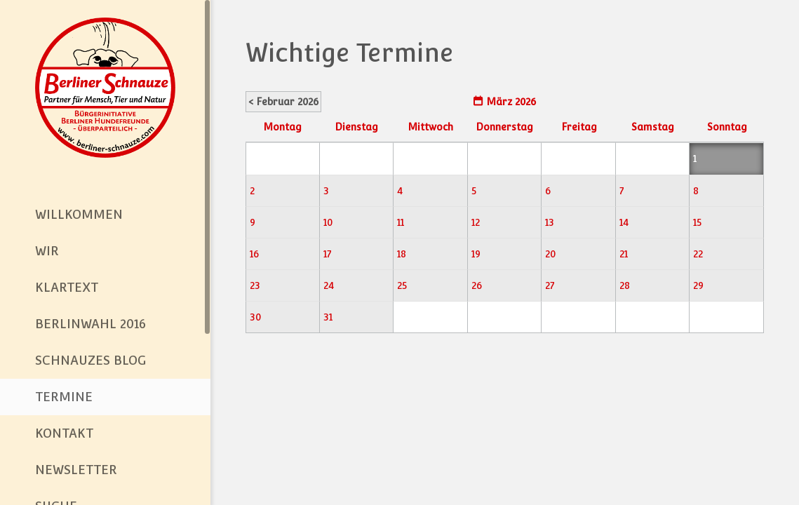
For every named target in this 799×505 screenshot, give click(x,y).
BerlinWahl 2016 (90, 323)
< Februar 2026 (283, 101)
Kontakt (64, 433)
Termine (64, 396)
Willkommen (79, 214)
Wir (47, 250)
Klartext (66, 287)
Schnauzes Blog (90, 360)
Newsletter (76, 469)
